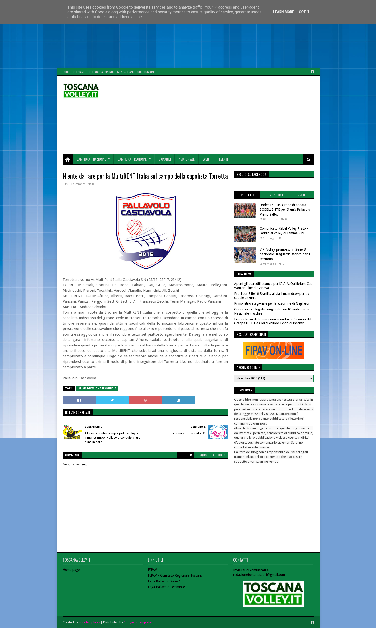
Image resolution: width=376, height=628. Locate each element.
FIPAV (152, 570)
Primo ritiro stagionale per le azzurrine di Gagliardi (271, 303)
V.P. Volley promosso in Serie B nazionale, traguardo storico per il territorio (285, 254)
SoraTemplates (89, 622)
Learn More (283, 12)
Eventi (206, 159)
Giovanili (164, 159)
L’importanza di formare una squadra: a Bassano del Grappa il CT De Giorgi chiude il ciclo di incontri (272, 321)
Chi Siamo (79, 72)
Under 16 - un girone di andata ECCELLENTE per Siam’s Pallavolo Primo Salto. (285, 209)
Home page (71, 570)
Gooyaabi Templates (138, 622)
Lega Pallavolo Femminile (166, 587)
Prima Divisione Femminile (97, 388)
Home (66, 72)
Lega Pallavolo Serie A (164, 581)
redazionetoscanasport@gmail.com (259, 575)
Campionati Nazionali (91, 159)
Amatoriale (187, 159)
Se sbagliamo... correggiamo (136, 72)
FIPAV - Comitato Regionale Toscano (175, 575)
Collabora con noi (101, 72)
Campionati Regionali (132, 159)
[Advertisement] (146, 34)
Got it (304, 12)
